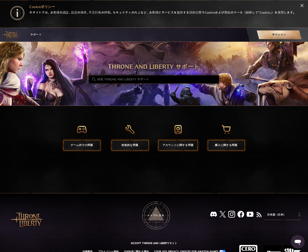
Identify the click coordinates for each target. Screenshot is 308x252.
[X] (222, 215)
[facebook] (240, 215)
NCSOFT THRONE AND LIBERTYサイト (154, 243)
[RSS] (259, 215)
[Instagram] (231, 215)
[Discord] (213, 214)
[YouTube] (250, 215)
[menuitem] (279, 35)
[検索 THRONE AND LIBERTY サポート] (154, 79)
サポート (36, 34)
